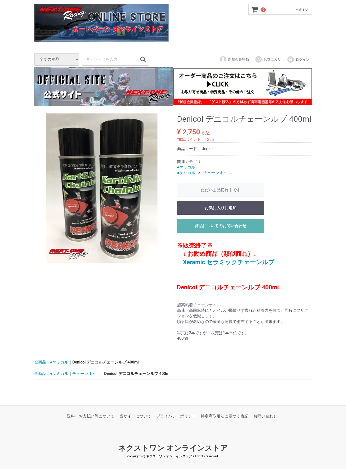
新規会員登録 (234, 59)
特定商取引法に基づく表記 (224, 416)
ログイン (298, 59)
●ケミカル (186, 167)
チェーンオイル (217, 172)
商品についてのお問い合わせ (220, 225)
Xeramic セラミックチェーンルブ (229, 262)
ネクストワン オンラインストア (173, 448)
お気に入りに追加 (220, 208)
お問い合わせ (265, 416)
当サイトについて (135, 416)
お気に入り (268, 59)
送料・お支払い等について (91, 416)
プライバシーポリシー (176, 416)
